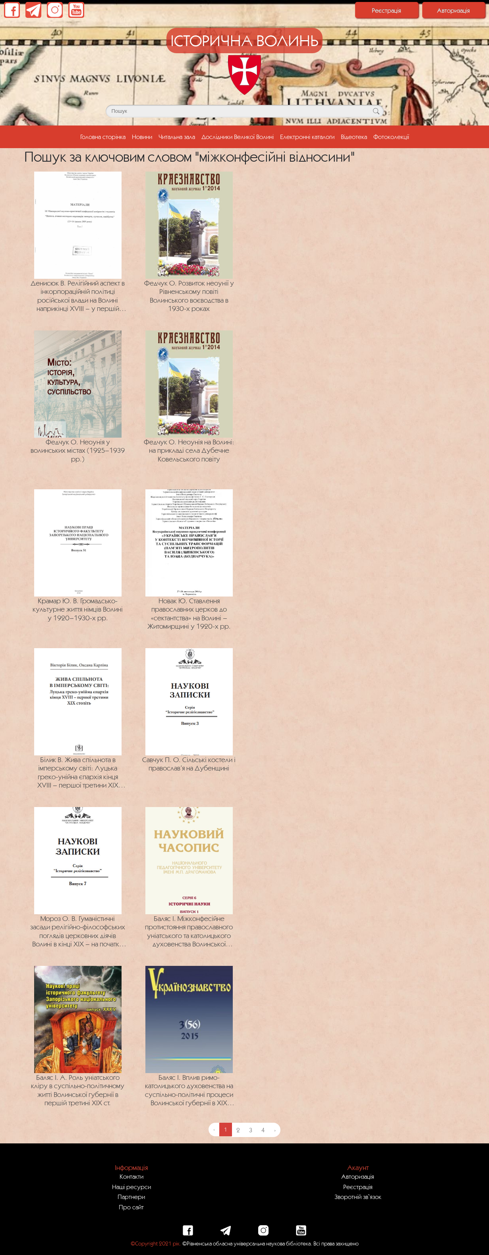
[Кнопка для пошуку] (376, 111)
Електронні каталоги (307, 136)
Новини (142, 136)
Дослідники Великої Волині (237, 136)
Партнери (131, 1196)
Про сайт (131, 1207)
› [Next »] (275, 1129)
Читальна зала (176, 136)
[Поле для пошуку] (245, 111)
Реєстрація (386, 10)
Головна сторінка (104, 135)
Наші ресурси (131, 1186)
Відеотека (354, 136)
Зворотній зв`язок (357, 1196)
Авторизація (453, 10)
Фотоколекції (391, 136)
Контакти (131, 1176)
